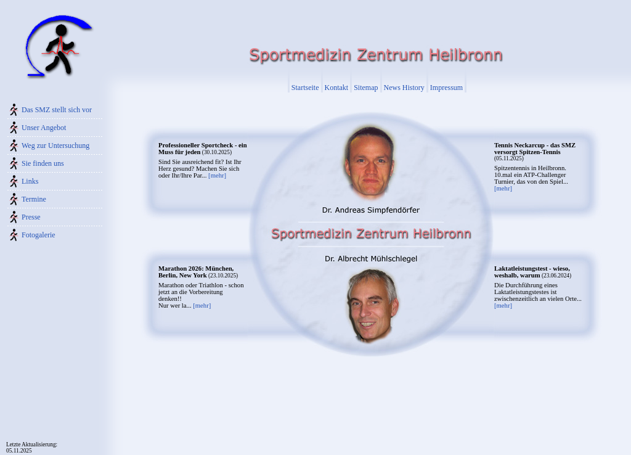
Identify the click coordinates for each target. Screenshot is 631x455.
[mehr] (217, 175)
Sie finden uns (43, 163)
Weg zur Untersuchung (55, 145)
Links (30, 181)
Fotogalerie (38, 235)
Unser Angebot (44, 127)
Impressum (446, 87)
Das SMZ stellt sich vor (57, 109)
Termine (34, 199)
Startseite (305, 87)
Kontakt (337, 87)
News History (404, 87)
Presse (31, 217)
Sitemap (366, 87)
